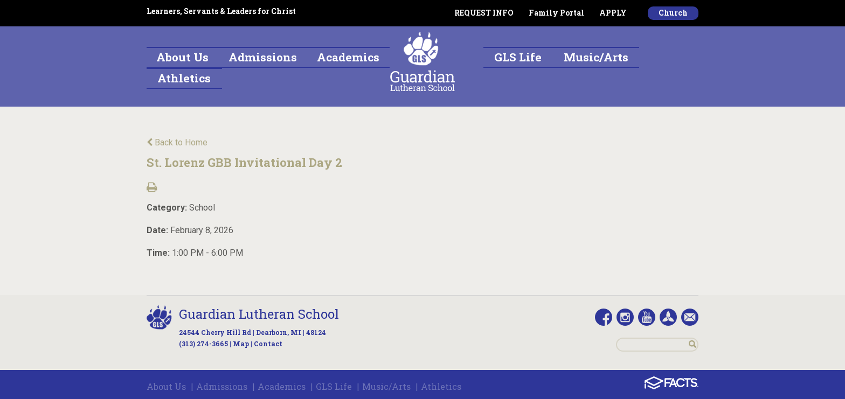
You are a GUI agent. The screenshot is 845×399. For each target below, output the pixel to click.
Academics (282, 386)
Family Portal (556, 13)
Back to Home (177, 142)
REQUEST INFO (484, 13)
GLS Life (334, 386)
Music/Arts (386, 386)
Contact (268, 343)
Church (673, 13)
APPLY (613, 13)
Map (241, 343)
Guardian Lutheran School (259, 314)
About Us (166, 386)
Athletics (441, 386)
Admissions (221, 386)
